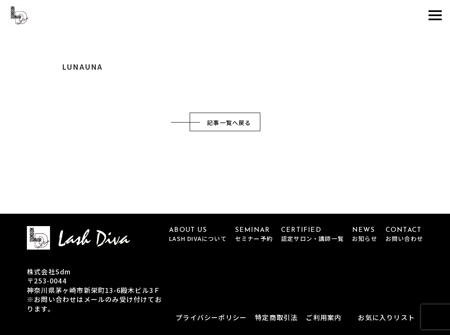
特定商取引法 (276, 317)
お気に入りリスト (386, 317)
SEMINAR (254, 234)
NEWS (364, 234)
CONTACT (404, 234)
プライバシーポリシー (211, 317)
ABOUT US (198, 234)
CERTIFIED (312, 234)
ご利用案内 (323, 317)
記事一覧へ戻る (229, 122)
